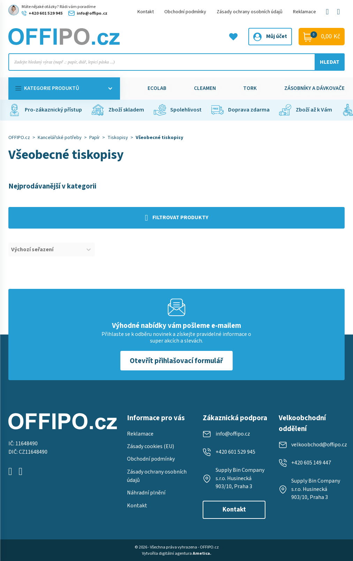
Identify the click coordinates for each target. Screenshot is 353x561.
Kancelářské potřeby (60, 137)
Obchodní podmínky (185, 11)
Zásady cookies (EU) (150, 446)
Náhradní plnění (146, 493)
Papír (94, 137)
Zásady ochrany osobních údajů (250, 11)
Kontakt (145, 11)
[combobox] (45, 249)
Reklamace (304, 11)
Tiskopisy (117, 137)
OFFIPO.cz (19, 137)
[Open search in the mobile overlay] (176, 62)
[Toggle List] (88, 249)
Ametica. (202, 553)
